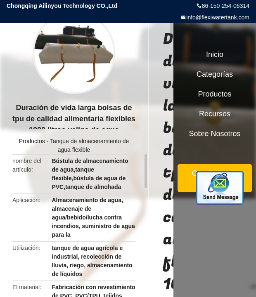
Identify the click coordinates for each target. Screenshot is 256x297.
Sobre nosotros (214, 134)
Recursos (214, 114)
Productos (32, 141)
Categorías (215, 74)
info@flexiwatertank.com (217, 17)
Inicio (214, 54)
